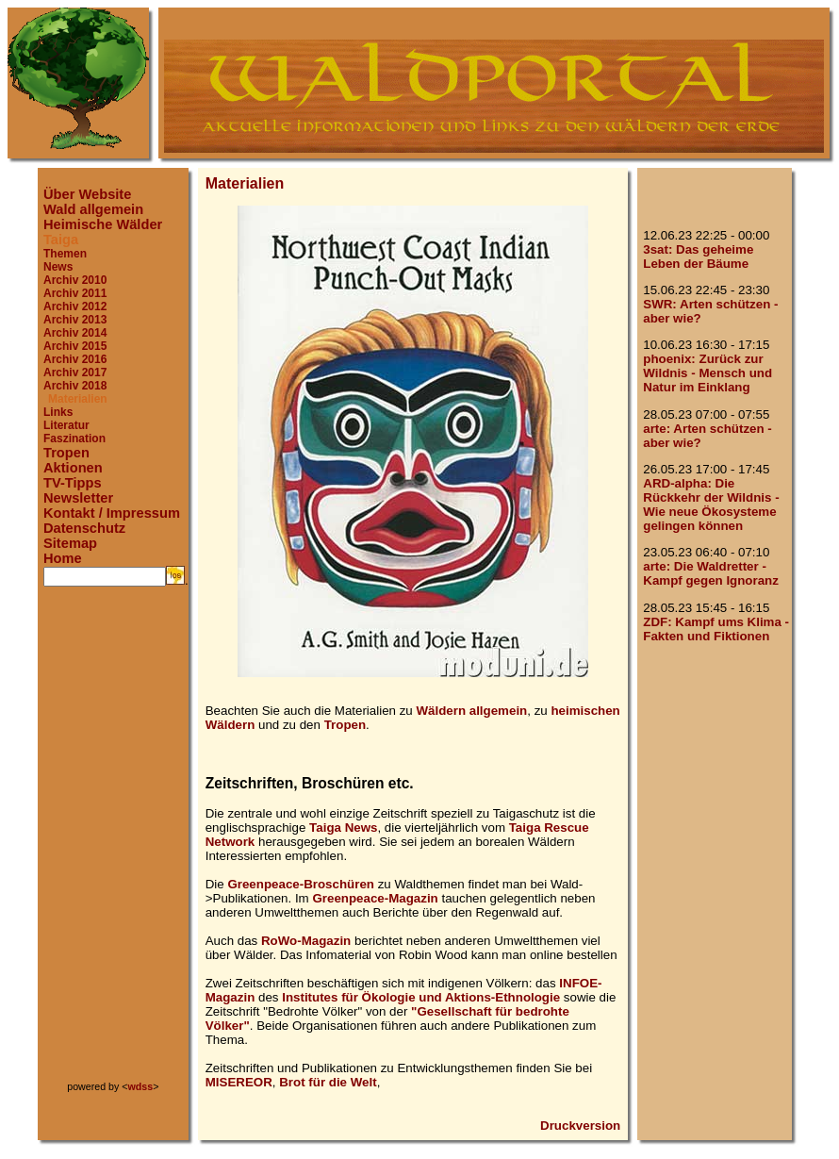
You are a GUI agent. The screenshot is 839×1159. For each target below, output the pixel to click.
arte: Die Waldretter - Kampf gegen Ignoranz (711, 573)
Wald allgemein (93, 209)
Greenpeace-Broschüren (300, 884)
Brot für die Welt (327, 1082)
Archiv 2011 (75, 293)
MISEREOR (239, 1082)
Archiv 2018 (75, 385)
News (58, 266)
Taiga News (343, 827)
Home (62, 558)
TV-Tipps (72, 482)
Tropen (66, 452)
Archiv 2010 (75, 280)
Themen (65, 253)
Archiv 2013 (75, 319)
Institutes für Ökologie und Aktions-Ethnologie (421, 997)
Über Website (87, 194)
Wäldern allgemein (471, 711)
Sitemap (70, 543)
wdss (141, 1086)
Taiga (60, 239)
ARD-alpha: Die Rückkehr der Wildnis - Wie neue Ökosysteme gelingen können (711, 504)
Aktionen (73, 467)
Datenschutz (84, 528)
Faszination (74, 438)
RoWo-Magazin (306, 941)
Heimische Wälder (102, 224)
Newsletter (78, 497)
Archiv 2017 (75, 372)
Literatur (66, 425)
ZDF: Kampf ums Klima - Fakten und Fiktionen (716, 629)
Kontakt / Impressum (111, 513)
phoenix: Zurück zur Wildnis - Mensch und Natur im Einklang (707, 373)
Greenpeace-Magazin (374, 898)
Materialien (77, 399)
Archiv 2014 (75, 332)
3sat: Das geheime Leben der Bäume (698, 256)
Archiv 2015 (75, 346)
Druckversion (580, 1125)
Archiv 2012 (75, 306)
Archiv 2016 (75, 359)
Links (58, 412)
